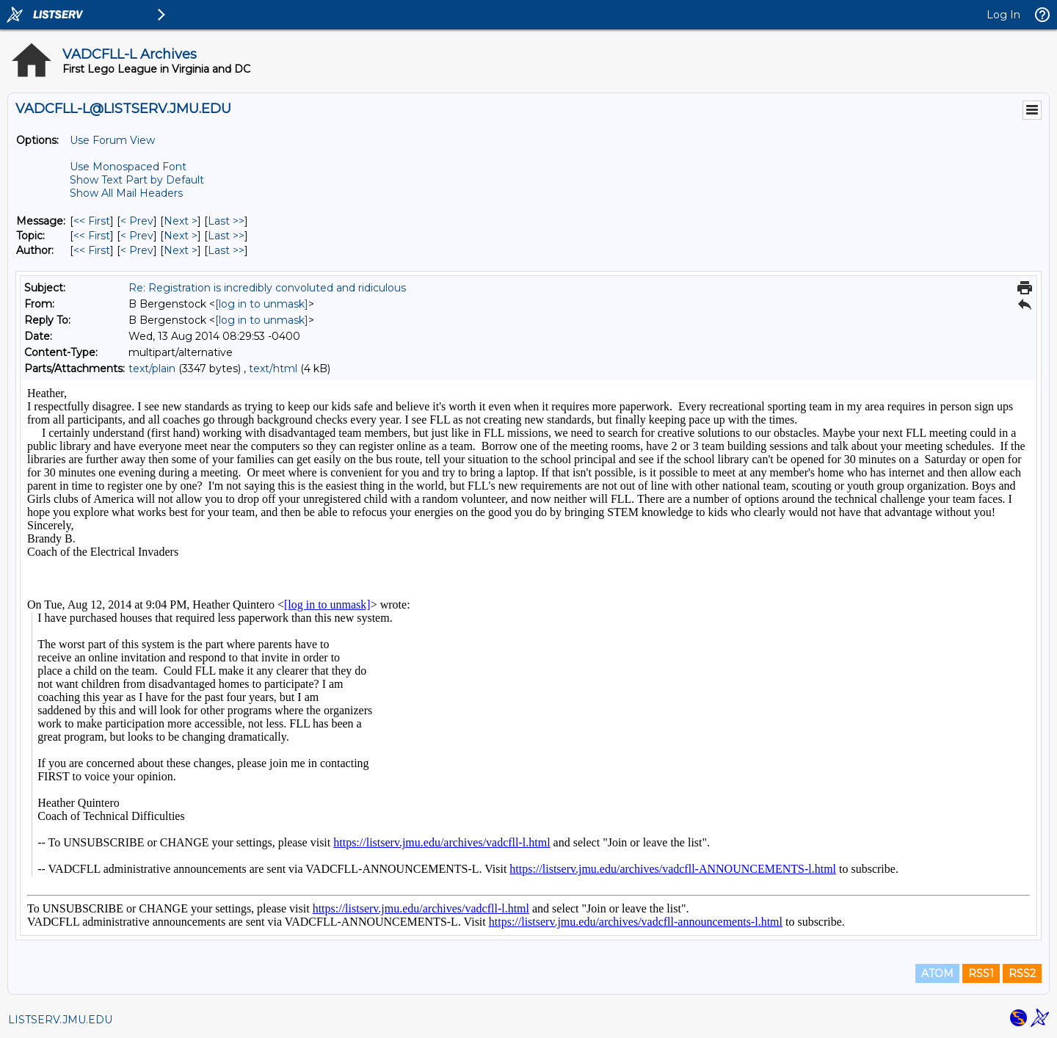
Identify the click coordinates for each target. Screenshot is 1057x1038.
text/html (273, 368)
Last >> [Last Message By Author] (226, 250)
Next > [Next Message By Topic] (180, 235)
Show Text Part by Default (137, 179)
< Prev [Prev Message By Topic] (136, 235)
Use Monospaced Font (128, 166)
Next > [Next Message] (180, 221)
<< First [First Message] (91, 221)
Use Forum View (112, 140)
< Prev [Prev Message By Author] (136, 250)
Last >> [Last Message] (226, 221)
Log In (1003, 14)
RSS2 (1022, 973)
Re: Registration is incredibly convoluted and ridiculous (267, 287)
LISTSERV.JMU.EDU (60, 1019)
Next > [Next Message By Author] (180, 250)
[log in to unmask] (261, 304)
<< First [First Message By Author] (91, 250)
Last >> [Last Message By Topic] (226, 235)
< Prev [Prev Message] (136, 221)
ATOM (937, 973)
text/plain (151, 368)
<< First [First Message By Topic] (91, 235)
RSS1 (981, 973)
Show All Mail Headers (126, 193)
